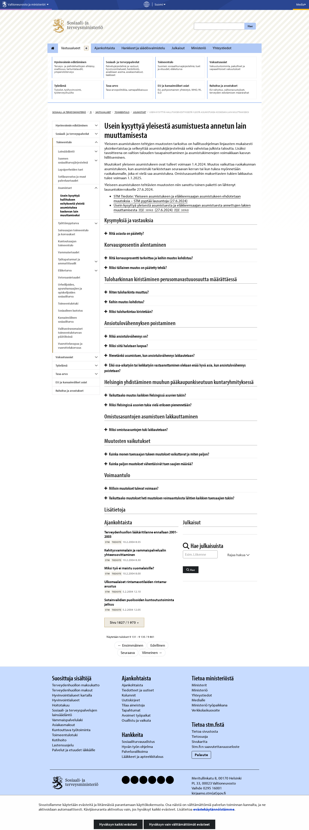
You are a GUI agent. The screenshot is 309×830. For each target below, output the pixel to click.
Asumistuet (139, 112)
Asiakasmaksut (63, 724)
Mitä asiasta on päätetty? (124, 233)
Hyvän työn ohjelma (137, 746)
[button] (124, 622)
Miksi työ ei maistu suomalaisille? (129, 568)
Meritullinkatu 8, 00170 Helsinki (217, 778)
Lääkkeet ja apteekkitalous (142, 756)
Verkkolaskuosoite (206, 710)
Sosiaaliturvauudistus (138, 741)
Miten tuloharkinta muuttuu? (126, 292)
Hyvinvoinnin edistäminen (72, 125)
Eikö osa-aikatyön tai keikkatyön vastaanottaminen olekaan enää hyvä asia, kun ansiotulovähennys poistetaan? (175, 367)
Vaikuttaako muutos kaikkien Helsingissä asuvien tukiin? (145, 395)
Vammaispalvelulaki (68, 719)
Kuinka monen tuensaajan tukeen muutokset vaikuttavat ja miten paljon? (156, 454)
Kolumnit (129, 695)
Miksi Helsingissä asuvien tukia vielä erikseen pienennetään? (147, 404)
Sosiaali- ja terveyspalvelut (72, 134)
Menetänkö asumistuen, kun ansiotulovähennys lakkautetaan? (149, 355)
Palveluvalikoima (135, 751)
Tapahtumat (131, 710)
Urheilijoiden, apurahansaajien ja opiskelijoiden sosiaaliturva (70, 290)
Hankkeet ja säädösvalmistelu (143, 48)
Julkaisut (178, 48)
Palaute (201, 754)
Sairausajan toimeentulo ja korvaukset (73, 232)
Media (301, 4)
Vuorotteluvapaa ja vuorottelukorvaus (70, 346)
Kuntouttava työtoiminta (71, 729)
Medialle (199, 700)
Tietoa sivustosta (205, 731)
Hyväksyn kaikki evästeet (118, 824)
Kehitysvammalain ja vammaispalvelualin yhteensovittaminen (135, 552)
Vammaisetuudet (68, 252)
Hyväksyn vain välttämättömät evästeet (179, 824)
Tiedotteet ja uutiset (138, 690)
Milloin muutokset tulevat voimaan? (131, 488)
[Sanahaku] (200, 554)
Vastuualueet (70, 48)
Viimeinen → (152, 652)
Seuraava (128, 652)
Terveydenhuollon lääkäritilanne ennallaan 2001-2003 (140, 534)
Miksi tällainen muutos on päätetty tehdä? (135, 267)
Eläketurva (65, 270)
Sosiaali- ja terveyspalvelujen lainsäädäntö (74, 712)
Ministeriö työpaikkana (210, 705)
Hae (250, 26)
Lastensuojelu (63, 745)
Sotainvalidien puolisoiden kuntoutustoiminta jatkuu (139, 601)
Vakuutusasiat (64, 357)
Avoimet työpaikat (136, 715)
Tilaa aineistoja (133, 705)
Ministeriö (198, 48)
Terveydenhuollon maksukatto (76, 685)
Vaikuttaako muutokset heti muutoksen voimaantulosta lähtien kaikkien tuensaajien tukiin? (169, 498)
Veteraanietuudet (69, 277)
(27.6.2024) (171, 209)
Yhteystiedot (222, 48)
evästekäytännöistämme (213, 809)
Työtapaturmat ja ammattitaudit (69, 261)
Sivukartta (199, 741)
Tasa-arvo (62, 374)
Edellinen (157, 645)
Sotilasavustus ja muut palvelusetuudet (72, 179)
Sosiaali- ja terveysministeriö (69, 112)
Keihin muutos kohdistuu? (124, 301)
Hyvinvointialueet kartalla (72, 695)
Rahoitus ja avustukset (70, 391)
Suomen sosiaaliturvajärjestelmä (73, 160)
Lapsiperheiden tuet (70, 169)
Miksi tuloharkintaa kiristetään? (128, 311)
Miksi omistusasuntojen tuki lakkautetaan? (136, 429)
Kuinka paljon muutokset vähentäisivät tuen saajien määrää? (148, 463)
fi (91, 112)
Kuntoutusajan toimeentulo (67, 243)
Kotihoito (59, 740)
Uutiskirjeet (131, 700)
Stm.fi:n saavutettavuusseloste (216, 746)
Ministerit (200, 685)
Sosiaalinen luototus (70, 310)
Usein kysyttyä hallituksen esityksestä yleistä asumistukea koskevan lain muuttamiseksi (72, 205)
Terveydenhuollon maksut (73, 690)
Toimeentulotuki (68, 303)
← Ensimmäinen (130, 645)
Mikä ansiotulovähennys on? (126, 336)
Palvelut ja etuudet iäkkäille (73, 749)
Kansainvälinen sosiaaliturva (67, 320)
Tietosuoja (200, 736)
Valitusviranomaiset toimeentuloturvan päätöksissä (70, 333)
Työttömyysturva (68, 223)
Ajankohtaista (104, 48)
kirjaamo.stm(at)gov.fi (209, 793)
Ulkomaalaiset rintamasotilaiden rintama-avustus (135, 583)
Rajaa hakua (238, 555)
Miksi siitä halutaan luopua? (126, 345)
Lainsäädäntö (66, 151)
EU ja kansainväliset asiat (71, 382)
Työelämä (61, 365)
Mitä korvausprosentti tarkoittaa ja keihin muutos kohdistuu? (148, 257)
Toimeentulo (121, 112)
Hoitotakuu (61, 705)
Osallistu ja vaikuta (136, 720)
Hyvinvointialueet (66, 700)
